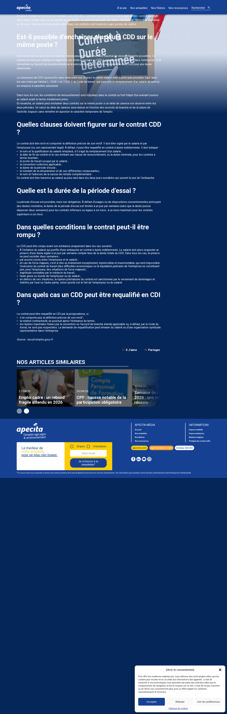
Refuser (180, 701)
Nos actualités (138, 8)
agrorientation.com (161, 447)
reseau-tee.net (184, 447)
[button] (220, 670)
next (26, 411)
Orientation (99, 446)
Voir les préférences (208, 701)
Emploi (81, 446)
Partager (152, 349)
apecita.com (139, 447)
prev (19, 411)
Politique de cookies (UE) (199, 441)
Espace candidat (196, 430)
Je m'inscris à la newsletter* (88, 463)
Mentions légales (196, 437)
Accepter (151, 701)
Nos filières (158, 8)
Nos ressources (178, 8)
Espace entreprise (196, 433)
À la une (122, 8)
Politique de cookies (178, 708)
